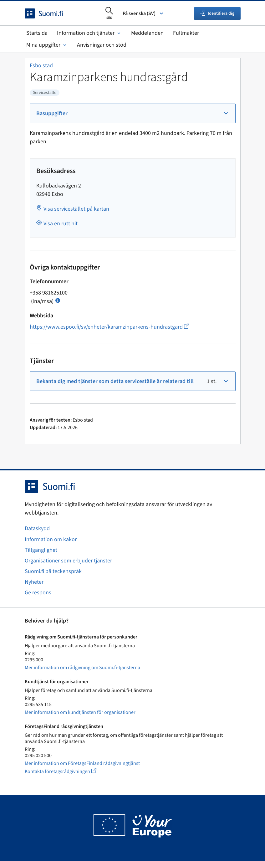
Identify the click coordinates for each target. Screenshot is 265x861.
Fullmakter (186, 33)
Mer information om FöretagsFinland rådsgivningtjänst (82, 763)
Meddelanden (147, 33)
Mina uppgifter (47, 45)
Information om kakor (51, 539)
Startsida (37, 33)
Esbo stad (41, 65)
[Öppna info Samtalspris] (57, 300)
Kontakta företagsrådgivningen (65, 771)
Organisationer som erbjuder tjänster (68, 561)
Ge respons (38, 593)
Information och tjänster (89, 33)
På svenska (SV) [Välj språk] (143, 13)
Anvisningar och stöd (101, 45)
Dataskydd (37, 528)
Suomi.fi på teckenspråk (53, 571)
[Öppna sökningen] (109, 13)
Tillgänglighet (41, 550)
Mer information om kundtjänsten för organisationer (80, 712)
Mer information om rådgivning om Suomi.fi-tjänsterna (82, 667)
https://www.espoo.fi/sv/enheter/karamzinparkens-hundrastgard (109, 327)
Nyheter (34, 582)
